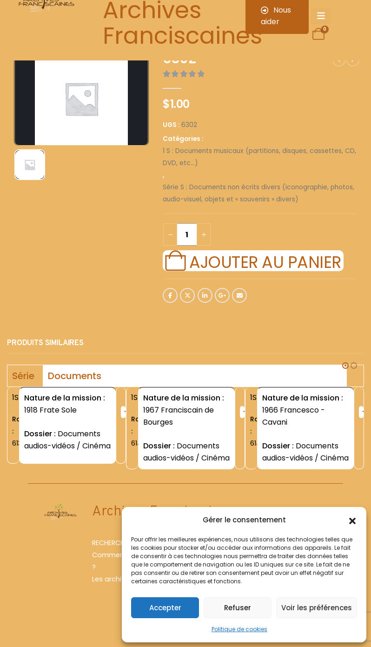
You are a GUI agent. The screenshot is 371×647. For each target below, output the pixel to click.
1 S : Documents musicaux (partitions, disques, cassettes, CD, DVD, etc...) (259, 157)
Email (239, 295)
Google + (222, 295)
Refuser (237, 608)
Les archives (112, 586)
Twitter (187, 295)
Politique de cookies (239, 629)
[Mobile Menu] (321, 16)
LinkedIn (205, 295)
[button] (352, 520)
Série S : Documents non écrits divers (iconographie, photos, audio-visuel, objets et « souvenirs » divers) (258, 193)
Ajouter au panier (265, 261)
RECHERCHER (112, 549)
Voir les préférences (316, 608)
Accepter (165, 608)
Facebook (170, 295)
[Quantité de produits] (187, 234)
